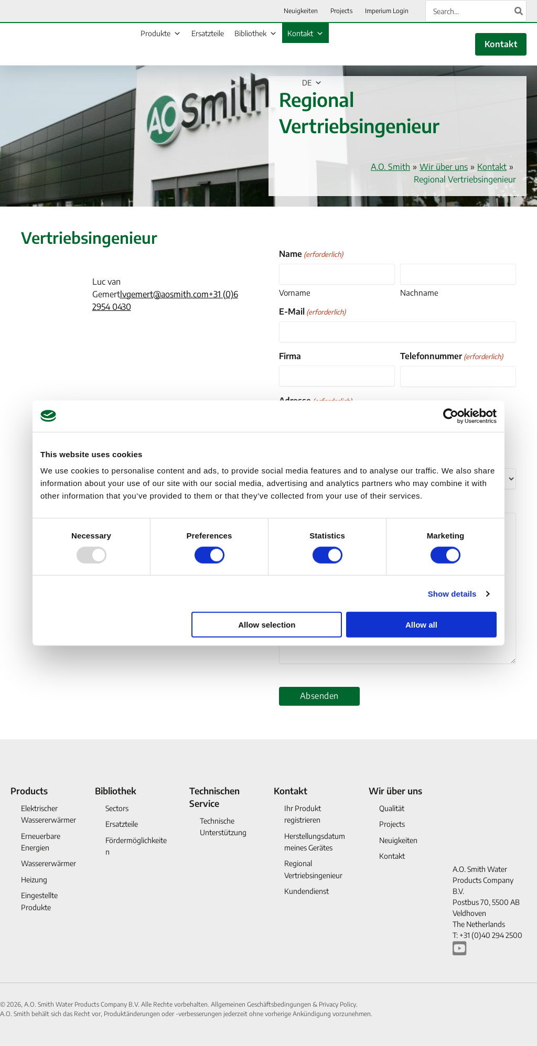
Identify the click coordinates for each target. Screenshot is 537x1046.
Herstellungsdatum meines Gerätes (314, 842)
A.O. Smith (390, 166)
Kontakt (305, 33)
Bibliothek (255, 33)
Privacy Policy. (338, 1004)
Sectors (116, 808)
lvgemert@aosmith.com (164, 294)
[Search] (519, 11)
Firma (290, 356)
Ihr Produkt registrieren (302, 814)
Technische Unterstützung (223, 826)
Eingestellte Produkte (39, 901)
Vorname (294, 292)
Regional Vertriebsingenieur (313, 869)
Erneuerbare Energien (40, 842)
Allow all (421, 624)
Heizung (34, 879)
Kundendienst (306, 891)
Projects (392, 823)
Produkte (161, 33)
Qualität (391, 808)
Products (29, 790)
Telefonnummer (451, 356)
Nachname (419, 292)
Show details (452, 593)
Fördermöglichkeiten (136, 846)
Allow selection (266, 624)
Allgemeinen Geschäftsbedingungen (262, 1004)
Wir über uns (444, 166)
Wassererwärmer (48, 863)
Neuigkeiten (398, 840)
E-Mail (312, 311)
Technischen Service (214, 797)
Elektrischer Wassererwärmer (48, 814)
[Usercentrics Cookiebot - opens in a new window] (451, 416)
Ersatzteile (207, 33)
